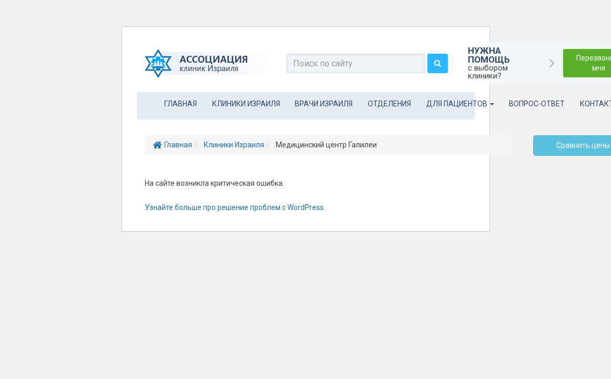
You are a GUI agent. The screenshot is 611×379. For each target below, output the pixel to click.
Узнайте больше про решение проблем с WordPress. (235, 207)
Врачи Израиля (324, 103)
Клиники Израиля (246, 103)
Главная (180, 103)
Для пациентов (460, 103)
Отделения (389, 103)
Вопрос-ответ (537, 103)
